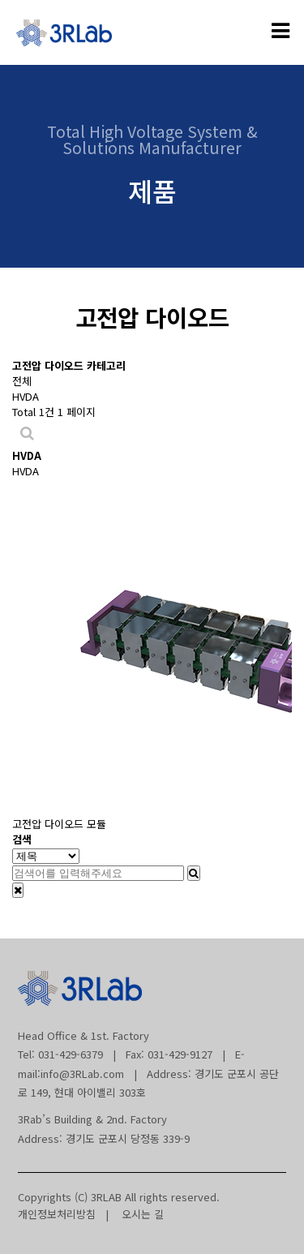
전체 (22, 381)
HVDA (25, 396)
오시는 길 (138, 1214)
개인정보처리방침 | (63, 1214)
